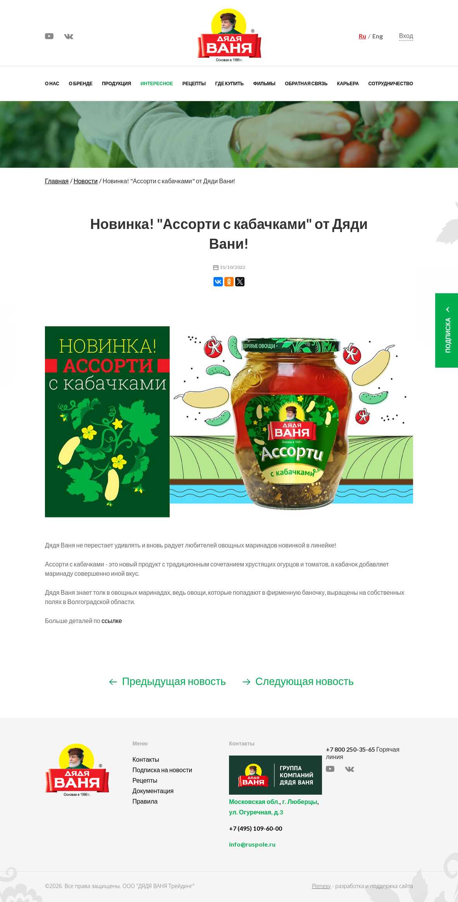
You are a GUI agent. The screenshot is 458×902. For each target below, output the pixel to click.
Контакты (146, 759)
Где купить (229, 83)
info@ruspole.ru (252, 844)
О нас (52, 83)
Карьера (348, 83)
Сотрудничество (390, 83)
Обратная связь (306, 83)
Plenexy (321, 886)
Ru (362, 36)
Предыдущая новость (167, 681)
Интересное (157, 83)
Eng (377, 36)
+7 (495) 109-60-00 (255, 828)
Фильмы (264, 83)
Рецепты (194, 83)
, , (275, 811)
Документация (153, 790)
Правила (145, 801)
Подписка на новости (162, 769)
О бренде (81, 83)
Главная (57, 180)
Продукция (116, 83)
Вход (406, 35)
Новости (86, 180)
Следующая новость (298, 681)
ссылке (112, 620)
